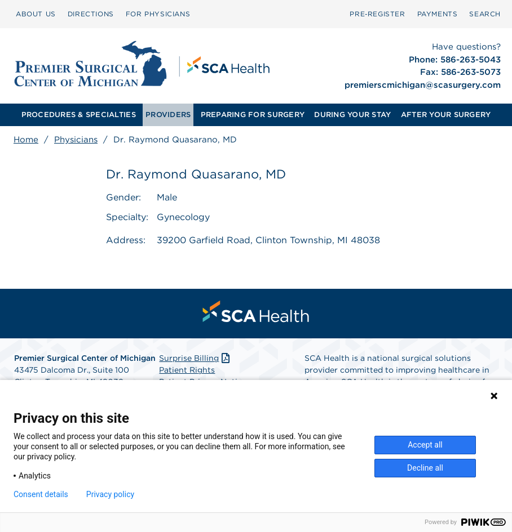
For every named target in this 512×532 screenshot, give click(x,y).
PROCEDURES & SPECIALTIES (78, 114)
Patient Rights (187, 369)
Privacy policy (110, 494)
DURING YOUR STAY (352, 114)
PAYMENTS (437, 14)
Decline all (425, 467)
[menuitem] (35, 14)
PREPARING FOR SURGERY (252, 114)
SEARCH (485, 14)
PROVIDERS (168, 114)
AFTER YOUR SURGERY (446, 114)
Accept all (425, 444)
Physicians (76, 140)
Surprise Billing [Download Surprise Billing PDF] (195, 358)
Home (26, 140)
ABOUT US (36, 14)
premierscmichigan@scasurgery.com (423, 85)
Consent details (41, 494)
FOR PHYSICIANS (158, 14)
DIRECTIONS (91, 14)
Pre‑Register (377, 14)
